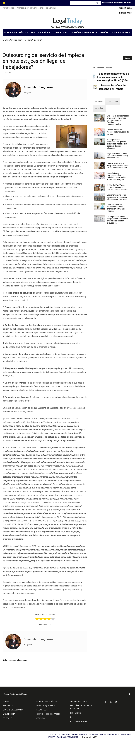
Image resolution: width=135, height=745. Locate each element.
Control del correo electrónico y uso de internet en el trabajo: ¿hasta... (116, 208)
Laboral (37, 40)
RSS (72, 717)
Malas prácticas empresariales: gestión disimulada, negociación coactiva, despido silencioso (117, 144)
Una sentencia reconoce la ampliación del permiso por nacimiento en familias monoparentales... (118, 120)
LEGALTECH (42, 709)
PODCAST (7, 718)
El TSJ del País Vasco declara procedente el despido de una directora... (118, 187)
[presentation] (99, 101)
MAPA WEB (93, 734)
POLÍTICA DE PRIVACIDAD (67, 737)
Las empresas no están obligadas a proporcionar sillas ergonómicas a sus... (117, 197)
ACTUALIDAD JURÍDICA (46, 701)
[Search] (98, 3)
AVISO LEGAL (64, 734)
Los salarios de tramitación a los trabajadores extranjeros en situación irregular (117, 176)
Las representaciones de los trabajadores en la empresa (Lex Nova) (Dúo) (113, 77)
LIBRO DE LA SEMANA (13, 709)
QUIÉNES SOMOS (79, 734)
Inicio (5, 40)
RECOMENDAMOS (78, 721)
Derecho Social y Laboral (21, 40)
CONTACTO (52, 734)
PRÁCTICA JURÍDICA (45, 705)
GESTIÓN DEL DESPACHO (48, 714)
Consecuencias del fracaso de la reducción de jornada (118, 132)
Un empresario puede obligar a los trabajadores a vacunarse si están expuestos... (117, 220)
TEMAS (6, 701)
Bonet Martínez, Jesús (38, 87)
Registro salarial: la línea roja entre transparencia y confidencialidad (117, 155)
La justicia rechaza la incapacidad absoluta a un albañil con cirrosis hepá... (118, 165)
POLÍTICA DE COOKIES (109, 734)
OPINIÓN (40, 718)
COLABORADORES (78, 701)
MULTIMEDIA (9, 714)
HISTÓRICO (75, 713)
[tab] (99, 101)
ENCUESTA (8, 705)
